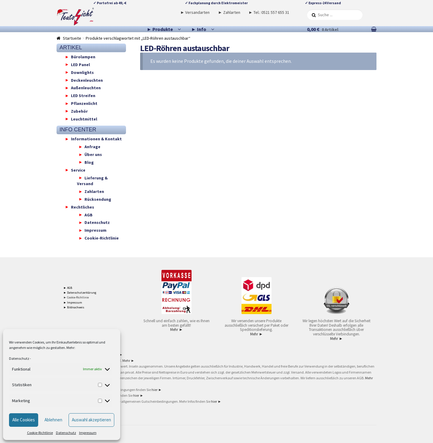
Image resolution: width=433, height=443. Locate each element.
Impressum (88, 432)
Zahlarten (94, 191)
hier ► (157, 389)
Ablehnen (53, 420)
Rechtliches (82, 206)
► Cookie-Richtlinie (76, 297)
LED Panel (80, 64)
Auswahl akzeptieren (91, 420)
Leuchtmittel (84, 118)
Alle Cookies (23, 420)
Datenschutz (19, 358)
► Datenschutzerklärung (79, 293)
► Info (198, 29)
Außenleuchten (86, 87)
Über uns (93, 154)
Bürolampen (83, 57)
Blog (89, 162)
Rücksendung (97, 199)
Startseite (72, 38)
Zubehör (79, 111)
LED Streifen (83, 95)
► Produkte (160, 29)
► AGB (67, 288)
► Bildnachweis (73, 307)
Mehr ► (176, 329)
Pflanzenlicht (84, 103)
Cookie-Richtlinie (40, 432)
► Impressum (72, 302)
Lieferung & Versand (92, 180)
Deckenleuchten (87, 80)
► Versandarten (195, 12)
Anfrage (92, 146)
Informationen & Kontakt (96, 139)
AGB (88, 214)
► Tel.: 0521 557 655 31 (268, 12)
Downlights (82, 72)
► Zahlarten (229, 12)
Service (78, 170)
